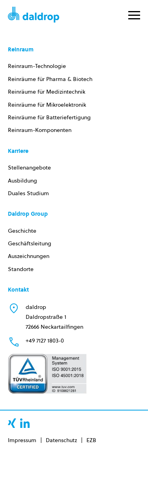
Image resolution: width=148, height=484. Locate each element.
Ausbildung (22, 181)
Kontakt (18, 290)
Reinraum (21, 49)
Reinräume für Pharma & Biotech (50, 79)
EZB (91, 440)
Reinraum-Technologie (37, 66)
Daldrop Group (28, 214)
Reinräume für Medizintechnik (46, 92)
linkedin (25, 423)
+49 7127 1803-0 (45, 341)
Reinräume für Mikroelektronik (47, 105)
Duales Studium (28, 193)
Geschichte (22, 231)
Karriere (18, 151)
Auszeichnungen (28, 256)
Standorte (21, 269)
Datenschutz (61, 440)
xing (12, 423)
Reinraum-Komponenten (39, 130)
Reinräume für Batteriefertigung (49, 117)
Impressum (22, 440)
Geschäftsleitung (29, 243)
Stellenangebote (29, 167)
